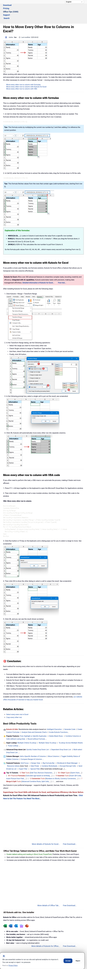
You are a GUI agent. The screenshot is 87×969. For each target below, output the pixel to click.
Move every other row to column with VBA (21, 77)
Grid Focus (25, 752)
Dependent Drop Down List (61, 738)
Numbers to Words (53, 767)
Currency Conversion (68, 767)
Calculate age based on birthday (38, 764)
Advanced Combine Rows (31, 770)
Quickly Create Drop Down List (37, 738)
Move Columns (53, 745)
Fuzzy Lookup (13, 734)
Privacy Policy (13, 965)
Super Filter (23, 758)
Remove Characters (45, 761)
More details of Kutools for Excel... (46, 833)
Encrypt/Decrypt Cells (68, 755)
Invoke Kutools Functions (58, 721)
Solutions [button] (7, 8)
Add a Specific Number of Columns (33, 745)
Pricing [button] (29, 8)
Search (66, 8)
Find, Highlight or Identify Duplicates (33, 725)
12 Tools (24, 761)
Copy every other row (14, 706)
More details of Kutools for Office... (45, 935)
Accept (68, 961)
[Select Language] (74, 2)
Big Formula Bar (49, 752)
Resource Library (13, 755)
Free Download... (70, 833)
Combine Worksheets (49, 755)
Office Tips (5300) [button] (42, 8)
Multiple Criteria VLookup (26, 731)
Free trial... (62, 271)
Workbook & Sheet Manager (67, 752)
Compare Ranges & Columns (31, 748)
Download (18, 8)
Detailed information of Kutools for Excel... (38, 271)
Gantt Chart (75, 761)
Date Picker (35, 755)
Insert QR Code (75, 764)
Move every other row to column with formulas (23, 73)
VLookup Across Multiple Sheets (71, 731)
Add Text (33, 761)
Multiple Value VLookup (47, 731)
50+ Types (64, 761)
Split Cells (45, 770)
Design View (35, 752)
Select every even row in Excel (17, 703)
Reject (78, 961)
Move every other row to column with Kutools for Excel (26, 75)
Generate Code (69, 718)
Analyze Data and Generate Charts (34, 721)
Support (56, 8)
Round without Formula (36, 728)
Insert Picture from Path (15, 767)
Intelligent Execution (54, 718)
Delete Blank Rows (56, 725)
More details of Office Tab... (48, 894)
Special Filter (35, 758)
